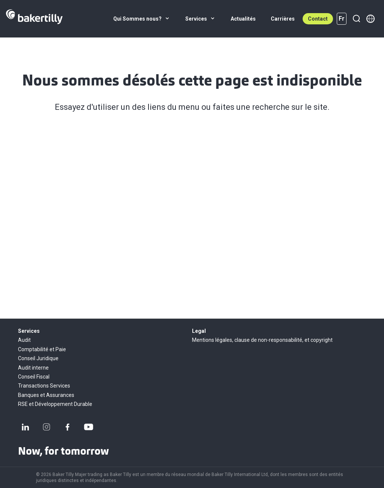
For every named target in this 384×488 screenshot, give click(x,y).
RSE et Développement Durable (55, 404)
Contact (318, 19)
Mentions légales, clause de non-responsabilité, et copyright (262, 340)
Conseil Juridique (38, 358)
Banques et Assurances (46, 395)
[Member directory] (370, 18)
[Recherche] (356, 19)
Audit (24, 340)
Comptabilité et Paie (42, 349)
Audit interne (33, 368)
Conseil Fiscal (34, 377)
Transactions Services (44, 386)
